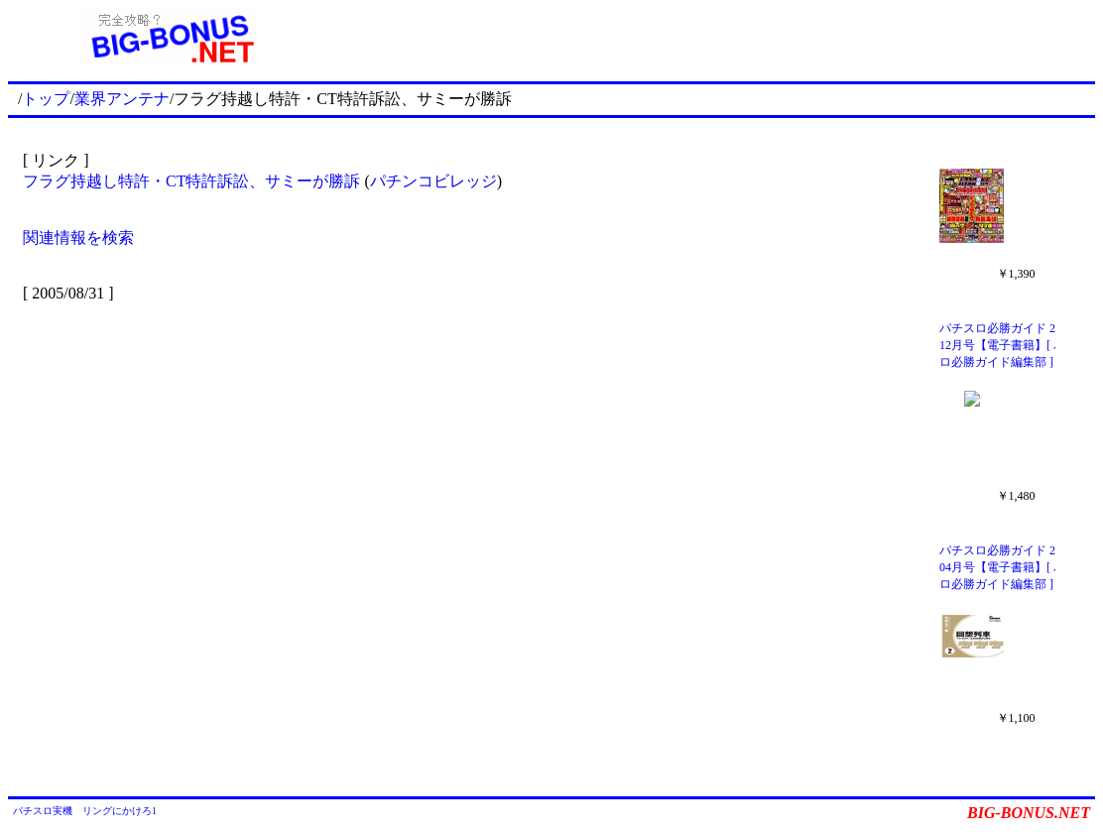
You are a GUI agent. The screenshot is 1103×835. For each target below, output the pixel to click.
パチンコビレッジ (433, 181)
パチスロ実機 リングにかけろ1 (85, 810)
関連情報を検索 (78, 237)
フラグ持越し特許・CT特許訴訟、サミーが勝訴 (191, 181)
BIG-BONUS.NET (1028, 812)
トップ (45, 98)
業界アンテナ (122, 98)
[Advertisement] (714, 37)
